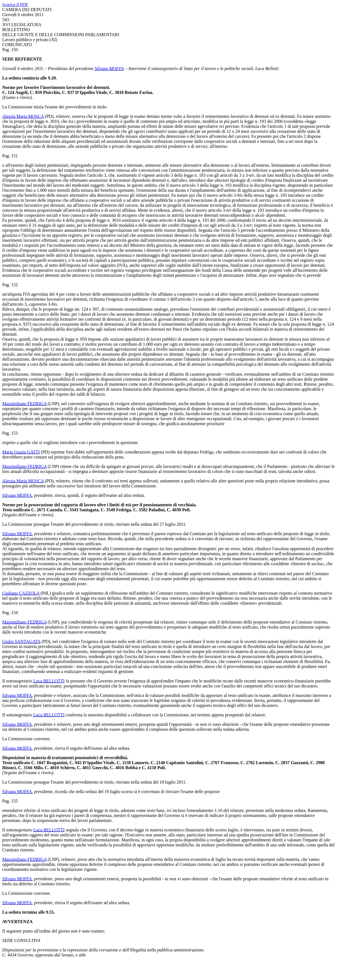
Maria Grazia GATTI (21, 452)
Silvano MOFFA (109, 68)
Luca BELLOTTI (49, 681)
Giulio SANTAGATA (21, 641)
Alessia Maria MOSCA (23, 116)
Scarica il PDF (15, 4)
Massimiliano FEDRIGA (24, 403)
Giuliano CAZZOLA (20, 593)
